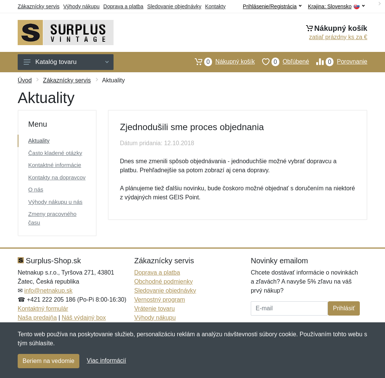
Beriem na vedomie (48, 361)
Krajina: (336, 6)
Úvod (25, 80)
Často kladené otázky (55, 153)
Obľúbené (282, 62)
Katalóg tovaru (66, 61)
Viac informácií (106, 360)
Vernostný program (159, 299)
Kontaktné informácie (54, 165)
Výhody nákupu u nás (55, 202)
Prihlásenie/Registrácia (272, 6)
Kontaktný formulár (43, 308)
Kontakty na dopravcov (57, 177)
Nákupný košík (221, 62)
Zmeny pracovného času (52, 218)
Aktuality (39, 140)
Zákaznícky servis (38, 6)
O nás (35, 189)
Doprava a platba (123, 6)
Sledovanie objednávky (174, 6)
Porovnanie (338, 62)
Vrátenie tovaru (154, 308)
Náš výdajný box (84, 317)
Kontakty (215, 6)
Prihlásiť (344, 308)
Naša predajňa (37, 317)
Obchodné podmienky (163, 281)
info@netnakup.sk (48, 290)
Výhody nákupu (81, 6)
